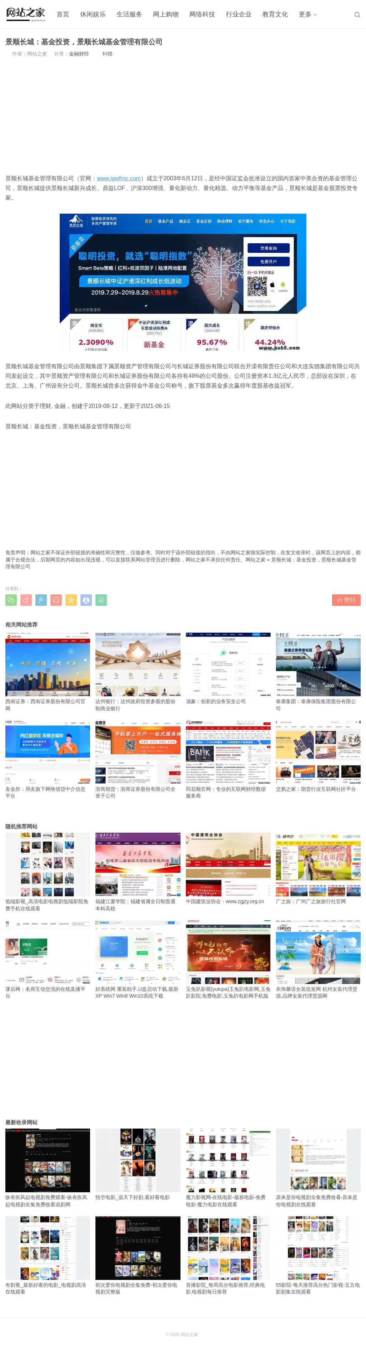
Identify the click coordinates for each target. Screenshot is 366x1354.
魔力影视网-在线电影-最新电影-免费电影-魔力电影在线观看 (228, 1168)
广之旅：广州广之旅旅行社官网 (318, 868)
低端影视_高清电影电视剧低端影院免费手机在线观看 (47, 872)
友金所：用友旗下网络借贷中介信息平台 (47, 759)
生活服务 (129, 14)
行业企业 (239, 14)
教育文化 (275, 14)
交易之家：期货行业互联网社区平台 (318, 756)
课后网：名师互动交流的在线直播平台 (47, 959)
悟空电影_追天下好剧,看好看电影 (137, 1164)
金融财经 (79, 54)
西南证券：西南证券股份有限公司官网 (47, 672)
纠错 (108, 54)
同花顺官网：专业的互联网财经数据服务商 (228, 759)
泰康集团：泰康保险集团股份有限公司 (318, 672)
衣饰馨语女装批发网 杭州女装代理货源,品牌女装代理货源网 (318, 959)
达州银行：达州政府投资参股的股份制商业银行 (137, 672)
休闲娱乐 (93, 14)
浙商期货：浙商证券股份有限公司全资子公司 (137, 759)
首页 (62, 14)
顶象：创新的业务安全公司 (228, 668)
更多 (305, 14)
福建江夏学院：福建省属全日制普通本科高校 (137, 872)
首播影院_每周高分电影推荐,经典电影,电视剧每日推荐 (228, 1255)
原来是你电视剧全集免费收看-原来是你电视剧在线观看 (318, 1168)
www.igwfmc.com (119, 178)
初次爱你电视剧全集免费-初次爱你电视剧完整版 (137, 1255)
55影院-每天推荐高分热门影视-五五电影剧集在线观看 (318, 1255)
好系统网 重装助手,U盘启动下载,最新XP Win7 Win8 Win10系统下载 (137, 959)
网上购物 (166, 14)
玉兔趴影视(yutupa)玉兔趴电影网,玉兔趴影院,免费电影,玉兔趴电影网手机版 (228, 959)
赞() (346, 600)
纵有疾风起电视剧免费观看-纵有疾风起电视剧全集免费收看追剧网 (47, 1168)
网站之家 (256, 559)
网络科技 (202, 14)
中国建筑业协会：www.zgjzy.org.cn (228, 868)
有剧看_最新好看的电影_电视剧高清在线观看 (47, 1255)
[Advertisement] (183, 115)
